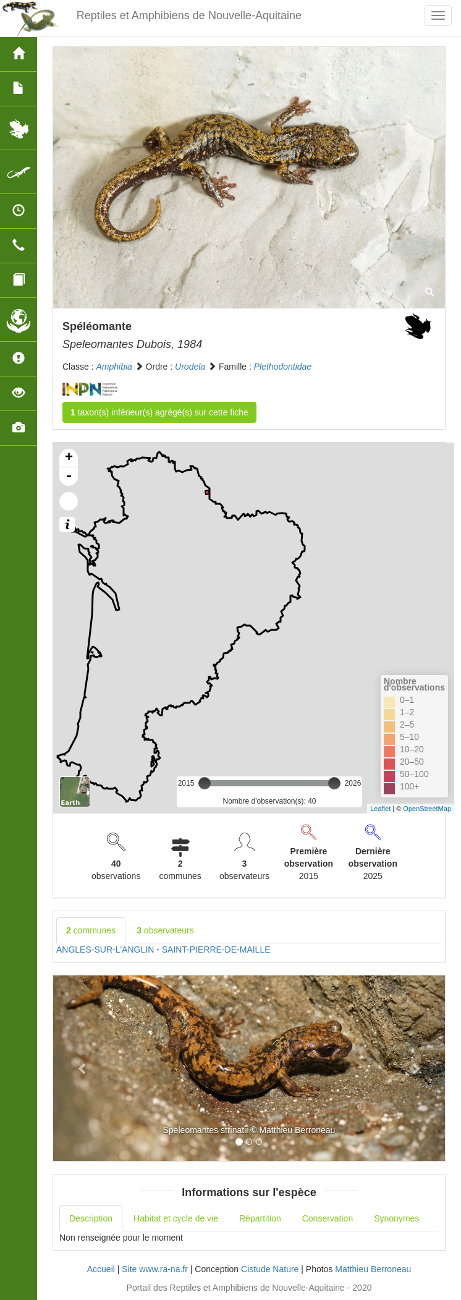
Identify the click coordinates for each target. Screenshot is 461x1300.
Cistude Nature (269, 1269)
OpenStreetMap (427, 808)
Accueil (101, 1269)
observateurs (165, 930)
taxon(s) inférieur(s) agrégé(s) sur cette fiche (159, 412)
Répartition (260, 1218)
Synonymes (396, 1218)
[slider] (204, 783)
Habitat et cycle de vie (175, 1218)
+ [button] (69, 458)
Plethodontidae (282, 367)
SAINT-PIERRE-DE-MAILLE (216, 949)
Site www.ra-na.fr (155, 1269)
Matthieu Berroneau (373, 1269)
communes (91, 930)
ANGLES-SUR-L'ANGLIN (105, 949)
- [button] (68, 476)
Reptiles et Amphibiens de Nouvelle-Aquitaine (189, 15)
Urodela (190, 367)
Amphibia (114, 367)
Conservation (327, 1218)
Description (90, 1218)
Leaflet (380, 808)
